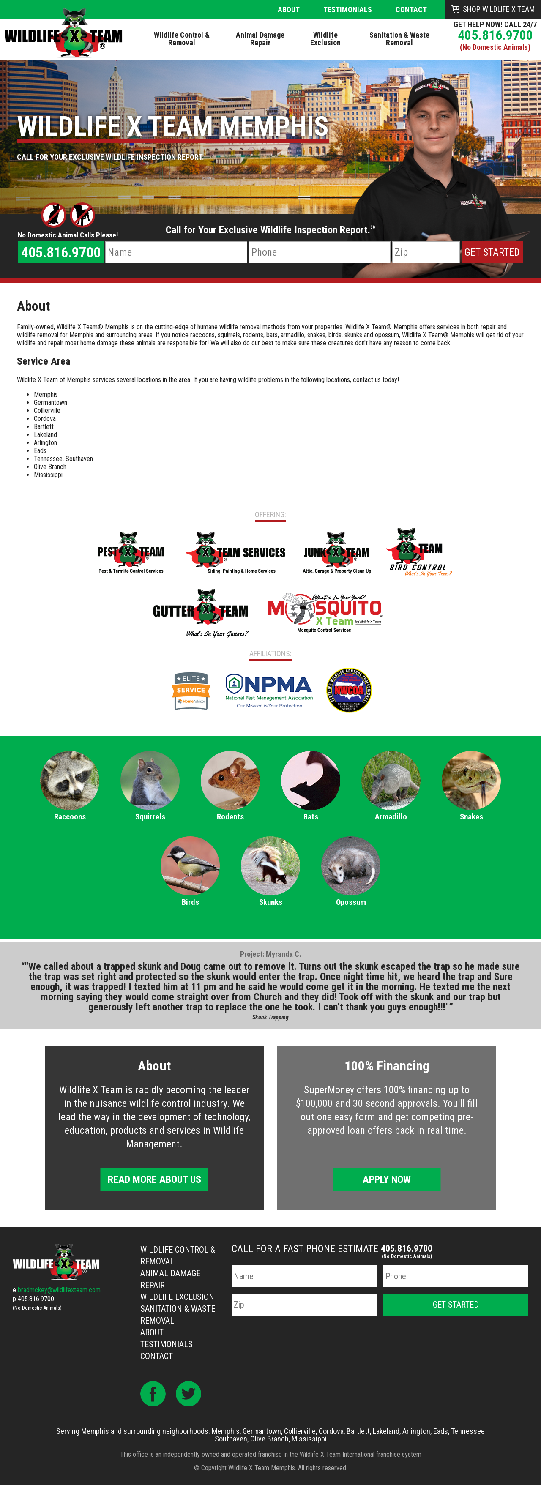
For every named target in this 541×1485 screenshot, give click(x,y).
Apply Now (387, 1179)
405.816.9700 (495, 35)
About (289, 9)
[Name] (176, 252)
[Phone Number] (320, 252)
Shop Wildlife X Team (499, 9)
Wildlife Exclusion (177, 1297)
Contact (411, 9)
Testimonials (347, 9)
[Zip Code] (426, 252)
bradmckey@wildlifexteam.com (59, 1290)
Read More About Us (154, 1179)
